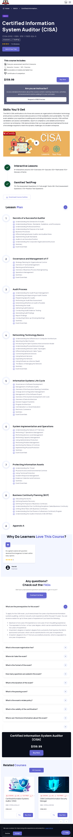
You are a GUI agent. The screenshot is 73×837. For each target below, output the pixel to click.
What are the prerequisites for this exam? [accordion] (22, 606)
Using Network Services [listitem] (22, 356)
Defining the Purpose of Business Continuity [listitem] (30, 504)
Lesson (14, 207)
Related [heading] (14, 765)
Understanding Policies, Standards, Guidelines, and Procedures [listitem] (36, 224)
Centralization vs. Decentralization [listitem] (26, 407)
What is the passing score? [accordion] (17, 691)
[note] (6, 40)
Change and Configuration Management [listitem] (29, 392)
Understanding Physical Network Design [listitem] (28, 346)
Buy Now (63, 79)
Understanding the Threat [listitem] (24, 468)
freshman (14, 569)
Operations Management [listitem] (23, 272)
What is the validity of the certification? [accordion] (22, 709)
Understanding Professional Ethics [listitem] (26, 227)
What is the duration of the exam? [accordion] (19, 683)
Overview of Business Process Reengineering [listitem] (30, 270)
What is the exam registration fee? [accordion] (20, 647)
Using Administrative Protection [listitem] (25, 440)
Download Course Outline (17, 197)
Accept (17, 833)
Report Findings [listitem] (20, 315)
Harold (14, 566)
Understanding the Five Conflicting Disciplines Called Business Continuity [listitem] (40, 506)
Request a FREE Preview (36, 99)
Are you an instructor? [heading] (36, 88)
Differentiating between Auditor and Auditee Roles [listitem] (32, 234)
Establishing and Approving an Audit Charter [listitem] (30, 295)
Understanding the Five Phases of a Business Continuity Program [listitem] (37, 511)
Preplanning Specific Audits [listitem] (24, 298)
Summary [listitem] (17, 244)
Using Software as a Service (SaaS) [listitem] (26, 361)
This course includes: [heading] (15, 60)
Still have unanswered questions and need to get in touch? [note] (37, 590)
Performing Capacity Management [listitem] (26, 437)
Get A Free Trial (11, 49)
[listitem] (28, 8)
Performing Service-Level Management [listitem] (28, 435)
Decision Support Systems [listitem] (23, 402)
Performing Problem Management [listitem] (26, 443)
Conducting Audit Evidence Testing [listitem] (27, 310)
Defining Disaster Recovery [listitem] (24, 501)
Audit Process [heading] (20, 289)
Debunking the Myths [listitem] (22, 499)
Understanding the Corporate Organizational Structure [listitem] (34, 242)
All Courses (36, 770)
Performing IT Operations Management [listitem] (28, 432)
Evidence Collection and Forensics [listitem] (26, 478)
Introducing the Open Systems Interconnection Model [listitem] (33, 344)
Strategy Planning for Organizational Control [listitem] (30, 262)
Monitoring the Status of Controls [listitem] (26, 445)
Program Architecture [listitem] (22, 404)
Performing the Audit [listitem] (21, 305)
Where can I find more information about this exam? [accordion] (26, 718)
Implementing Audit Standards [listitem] (25, 237)
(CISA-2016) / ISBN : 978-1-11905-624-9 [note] (19, 36)
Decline (7, 833)
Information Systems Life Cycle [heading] (29, 380)
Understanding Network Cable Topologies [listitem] (29, 349)
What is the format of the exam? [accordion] (19, 665)
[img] (19, 785)
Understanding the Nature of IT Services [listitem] (28, 430)
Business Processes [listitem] (21, 232)
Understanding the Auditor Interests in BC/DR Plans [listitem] (32, 514)
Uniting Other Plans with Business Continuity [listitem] (30, 509)
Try (19, 815)
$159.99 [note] (36, 746)
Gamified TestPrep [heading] (25, 182)
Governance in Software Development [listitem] (28, 384)
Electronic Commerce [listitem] (22, 409)
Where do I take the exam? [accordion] (16, 656)
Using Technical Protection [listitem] (24, 473)
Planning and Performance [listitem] (23, 267)
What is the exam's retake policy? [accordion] (19, 700)
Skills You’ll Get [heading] (14, 109)
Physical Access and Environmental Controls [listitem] (30, 471)
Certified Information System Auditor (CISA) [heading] (30, 26)
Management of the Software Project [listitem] (27, 394)
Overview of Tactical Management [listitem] (26, 265)
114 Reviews (15, 44)
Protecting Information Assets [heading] (28, 464)
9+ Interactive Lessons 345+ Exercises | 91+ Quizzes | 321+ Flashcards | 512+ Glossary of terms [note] (40, 171)
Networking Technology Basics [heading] (28, 335)
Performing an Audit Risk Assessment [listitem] (27, 300)
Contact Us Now (36, 595)
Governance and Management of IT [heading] (30, 258)
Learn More (49, 828)
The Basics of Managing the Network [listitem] (27, 364)
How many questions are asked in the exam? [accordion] (24, 674)
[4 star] (19, 561)
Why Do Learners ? (36, 536)
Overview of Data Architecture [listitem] (25, 399)
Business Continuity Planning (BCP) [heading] (31, 495)
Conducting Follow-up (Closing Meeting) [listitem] (29, 318)
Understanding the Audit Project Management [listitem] (31, 293)
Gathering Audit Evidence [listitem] (23, 308)
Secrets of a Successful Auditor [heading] (29, 218)
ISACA (15, 8)
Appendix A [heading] (18, 525)
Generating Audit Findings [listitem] (23, 313)
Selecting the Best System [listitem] (23, 341)
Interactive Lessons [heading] (26, 165)
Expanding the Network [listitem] (22, 359)
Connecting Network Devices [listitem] (24, 354)
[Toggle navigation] (69, 2)
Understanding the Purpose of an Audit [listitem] (28, 229)
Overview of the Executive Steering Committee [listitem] (31, 389)
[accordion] (36, 726)
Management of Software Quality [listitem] (26, 387)
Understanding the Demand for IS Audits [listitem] (28, 222)
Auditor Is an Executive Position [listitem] (25, 239)
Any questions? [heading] (36, 583)
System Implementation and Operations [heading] (33, 426)
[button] (61, 821)
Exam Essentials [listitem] (20, 247)
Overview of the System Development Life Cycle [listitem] (31, 397)
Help (66, 833)
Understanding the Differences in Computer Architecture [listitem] (34, 339)
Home (5, 8)
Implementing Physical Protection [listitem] (26, 448)
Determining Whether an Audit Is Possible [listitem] (29, 303)
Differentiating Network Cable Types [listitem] (27, 351)
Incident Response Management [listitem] (26, 476)
